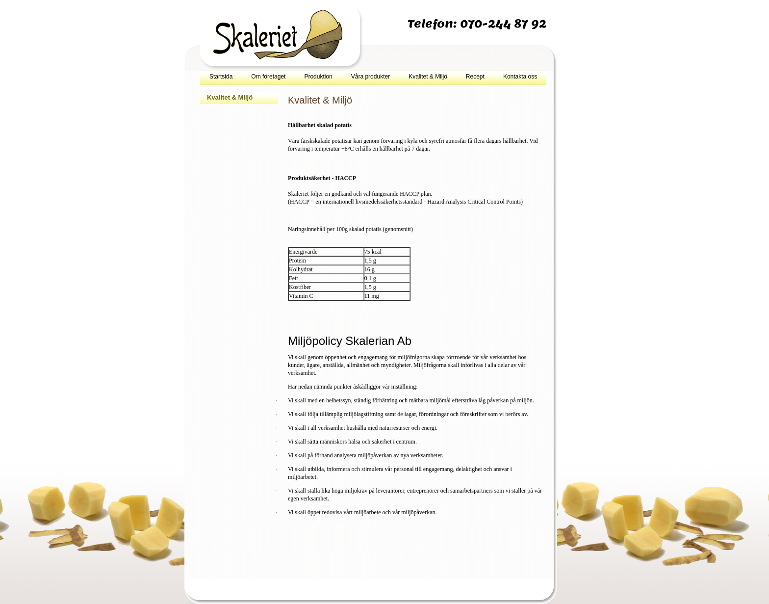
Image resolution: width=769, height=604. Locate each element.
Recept (475, 76)
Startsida (220, 76)
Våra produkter (370, 76)
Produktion (318, 76)
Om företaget (268, 76)
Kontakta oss (520, 76)
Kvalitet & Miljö (428, 76)
